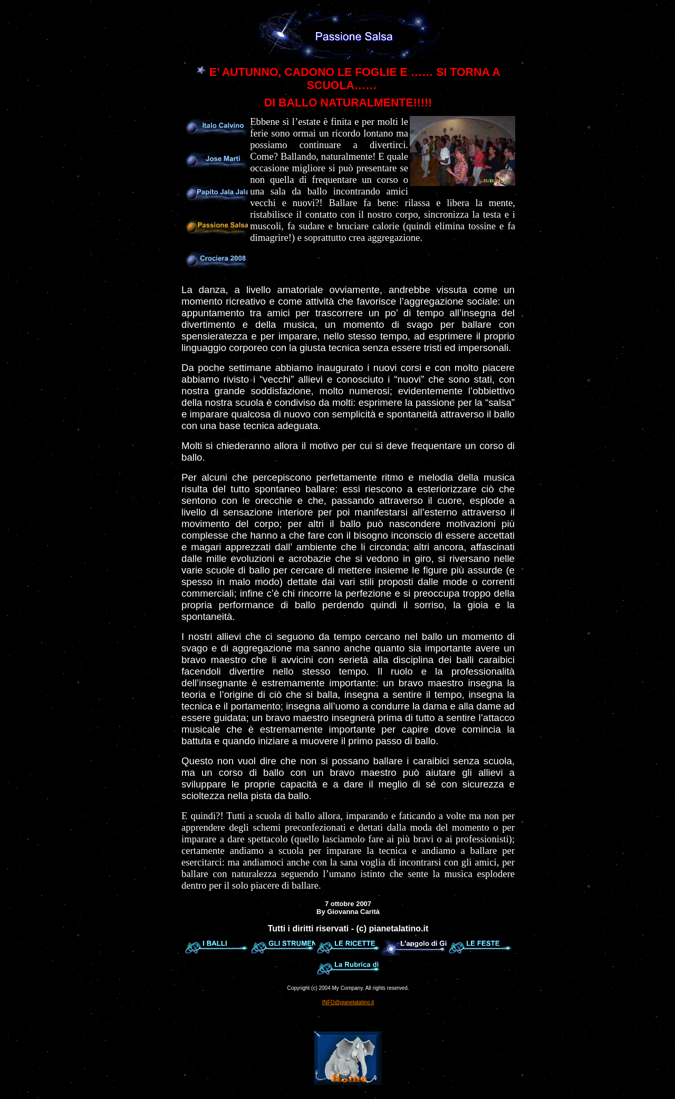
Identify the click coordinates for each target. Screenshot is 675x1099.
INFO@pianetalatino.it (348, 1002)
